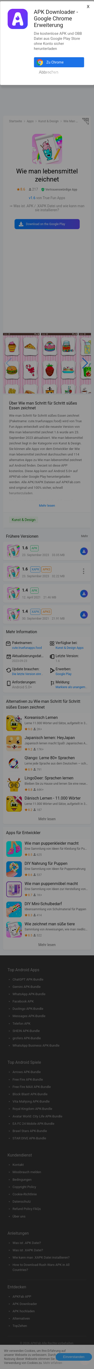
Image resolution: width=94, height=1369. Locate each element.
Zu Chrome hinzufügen (55, 63)
